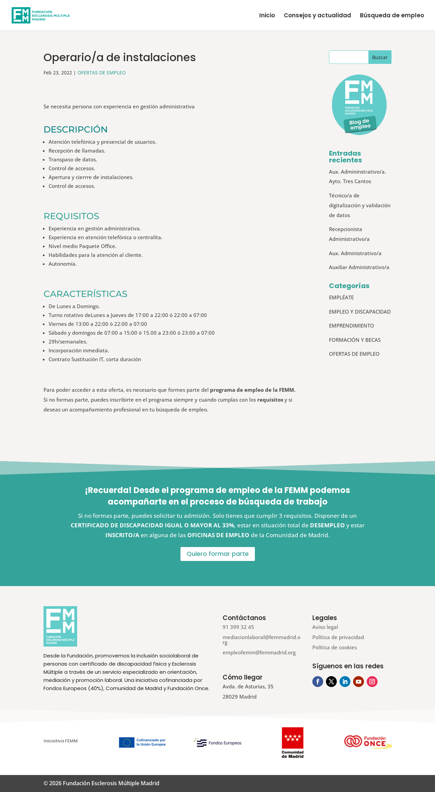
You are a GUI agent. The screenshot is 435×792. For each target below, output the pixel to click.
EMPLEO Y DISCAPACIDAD (360, 311)
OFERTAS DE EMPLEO (101, 72)
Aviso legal (325, 626)
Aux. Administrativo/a (355, 253)
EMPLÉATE (341, 297)
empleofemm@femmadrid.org (259, 652)
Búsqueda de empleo (392, 16)
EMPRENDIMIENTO (351, 325)
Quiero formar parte (218, 553)
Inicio (267, 16)
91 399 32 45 (238, 626)
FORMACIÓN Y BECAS (355, 339)
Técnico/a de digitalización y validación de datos (359, 205)
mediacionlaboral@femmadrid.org (261, 640)
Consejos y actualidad (317, 16)
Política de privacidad (338, 637)
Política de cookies (334, 647)
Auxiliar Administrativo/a (359, 267)
